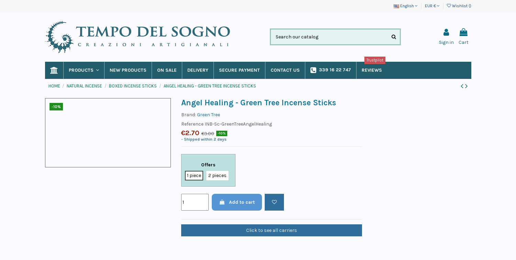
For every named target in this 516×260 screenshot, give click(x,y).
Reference (192, 124)
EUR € (432, 5)
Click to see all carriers (271, 230)
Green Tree (208, 115)
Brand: (188, 115)
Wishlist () (459, 5)
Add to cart (237, 202)
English (406, 5)
